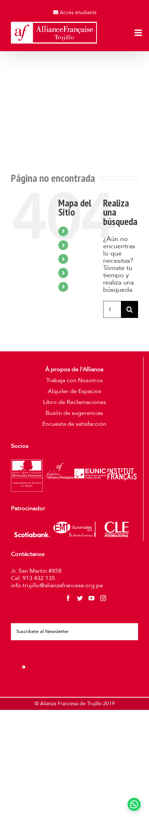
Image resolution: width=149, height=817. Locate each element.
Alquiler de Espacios (74, 391)
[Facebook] (68, 598)
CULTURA (85, 245)
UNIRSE (82, 273)
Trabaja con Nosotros (74, 380)
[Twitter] (80, 598)
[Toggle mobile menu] (138, 32)
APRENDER (87, 231)
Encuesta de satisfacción (74, 424)
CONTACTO (88, 287)
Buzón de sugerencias (74, 413)
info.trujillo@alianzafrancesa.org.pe (57, 585)
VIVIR (79, 259)
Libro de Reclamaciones (74, 402)
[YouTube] (91, 598)
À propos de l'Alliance (74, 369)
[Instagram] (103, 598)
